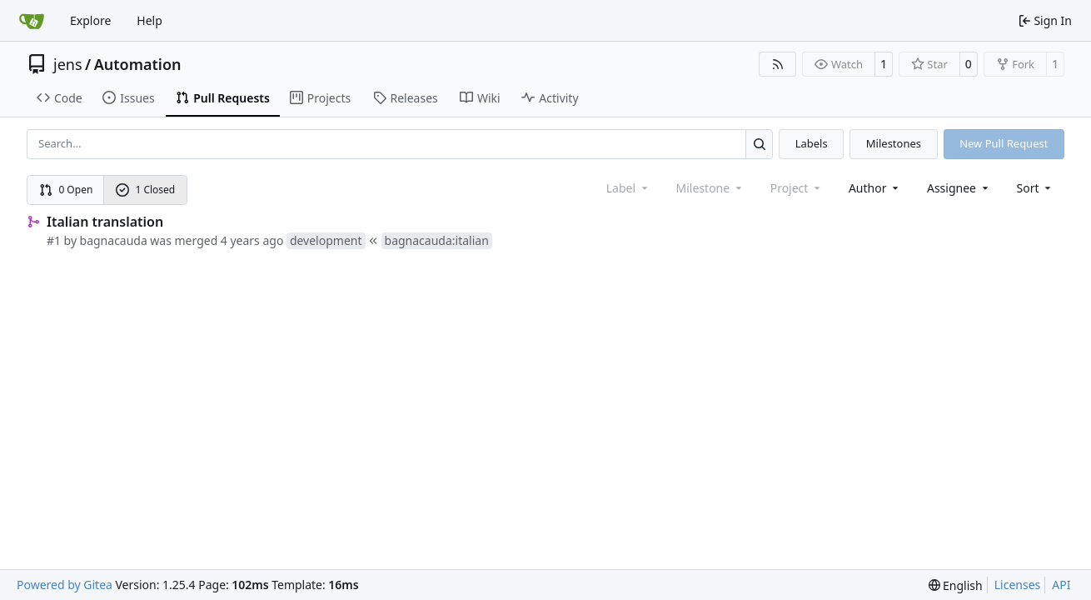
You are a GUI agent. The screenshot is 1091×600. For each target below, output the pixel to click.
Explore (90, 20)
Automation (138, 64)
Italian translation (105, 221)
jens (67, 64)
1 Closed (146, 189)
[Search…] (759, 143)
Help (149, 20)
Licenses (1017, 584)
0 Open (66, 189)
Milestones (893, 143)
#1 (54, 240)
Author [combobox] (875, 188)
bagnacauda (113, 240)
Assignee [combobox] (959, 188)
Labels (811, 143)
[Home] (31, 21)
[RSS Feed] (778, 64)
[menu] (1035, 188)
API (1061, 584)
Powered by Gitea (64, 584)
